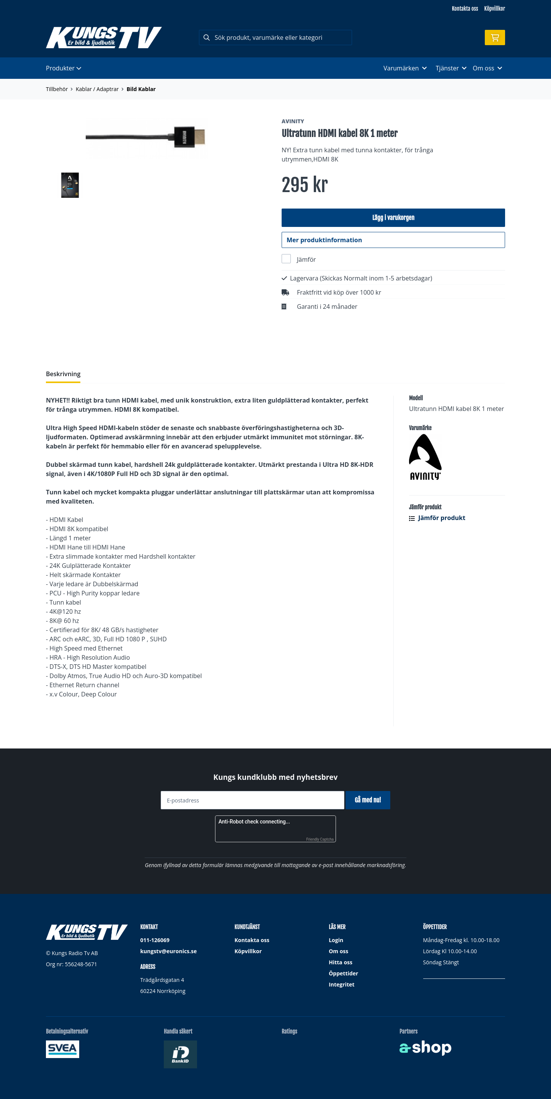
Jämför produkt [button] (437, 521)
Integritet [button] (341, 984)
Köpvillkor (494, 8)
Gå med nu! (370, 800)
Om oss (338, 951)
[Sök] (275, 37)
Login (336, 940)
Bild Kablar (141, 89)
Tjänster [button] (451, 68)
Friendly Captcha (320, 839)
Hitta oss (340, 962)
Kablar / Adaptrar (97, 89)
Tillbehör (57, 89)
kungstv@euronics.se (168, 951)
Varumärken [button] (404, 68)
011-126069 (155, 940)
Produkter (64, 68)
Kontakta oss (465, 8)
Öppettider (343, 973)
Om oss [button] (487, 68)
